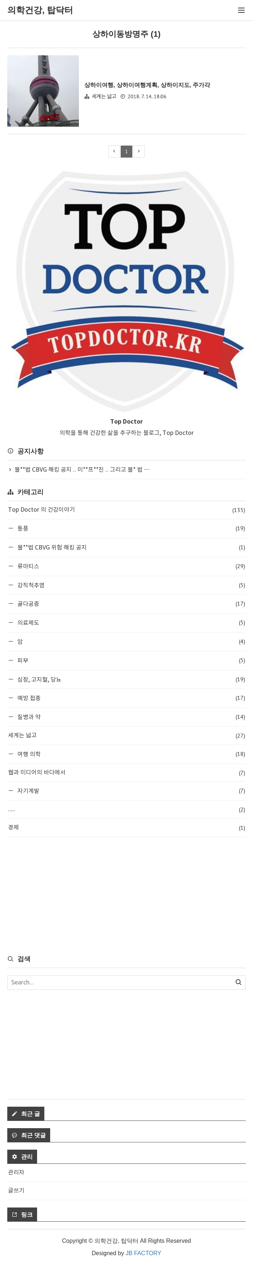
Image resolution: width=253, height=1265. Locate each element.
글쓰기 (16, 1190)
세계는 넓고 (104, 97)
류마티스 (130, 566)
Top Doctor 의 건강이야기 (126, 510)
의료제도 (130, 622)
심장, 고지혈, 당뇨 (130, 679)
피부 (130, 660)
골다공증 (130, 603)
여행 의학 (130, 754)
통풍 (130, 528)
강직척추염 (130, 585)
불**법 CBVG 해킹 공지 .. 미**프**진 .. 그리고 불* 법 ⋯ (82, 470)
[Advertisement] (126, 895)
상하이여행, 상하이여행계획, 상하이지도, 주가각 (147, 85)
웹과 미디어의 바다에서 (126, 773)
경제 (126, 827)
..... (126, 809)
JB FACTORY (143, 1253)
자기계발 (130, 790)
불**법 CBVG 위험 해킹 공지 (130, 547)
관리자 (16, 1172)
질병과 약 (130, 716)
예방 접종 (130, 698)
